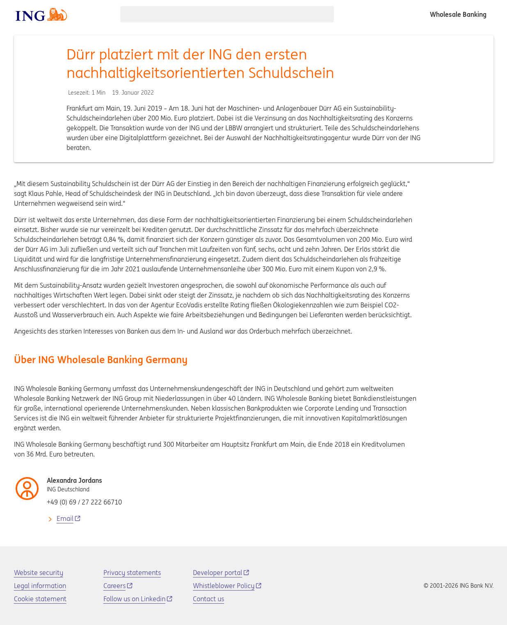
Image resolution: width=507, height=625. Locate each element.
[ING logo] (41, 14)
